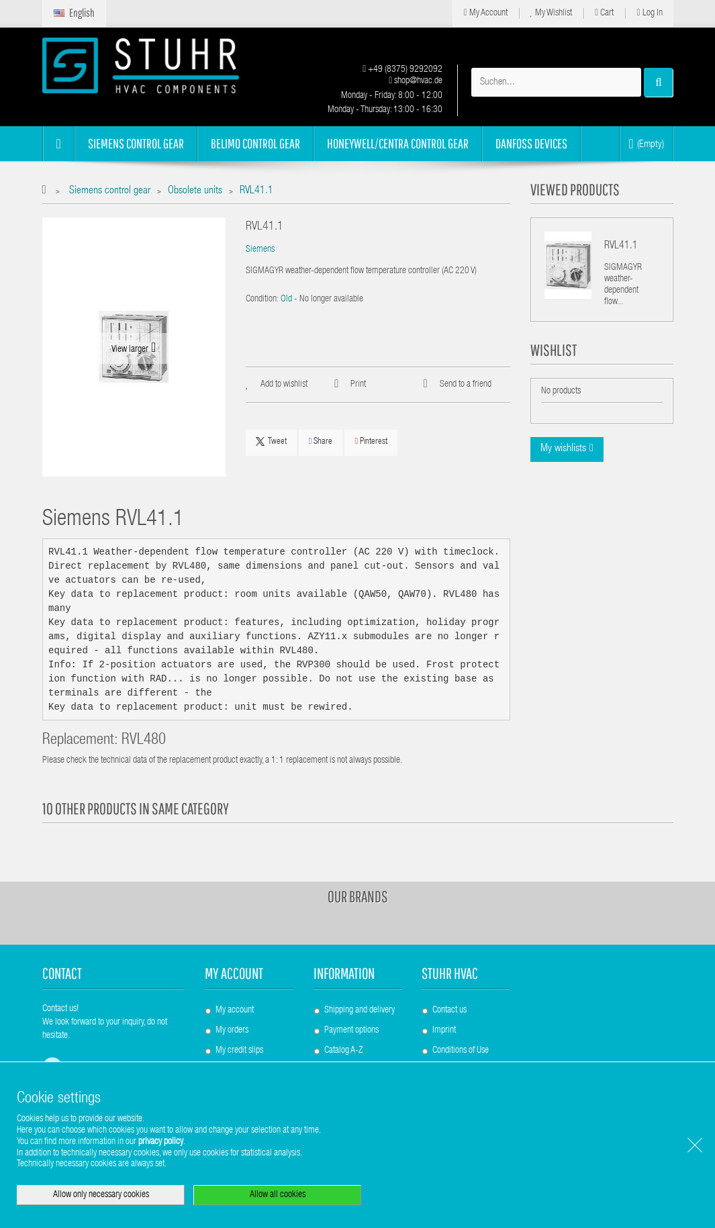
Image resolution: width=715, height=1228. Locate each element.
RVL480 (144, 741)
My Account (485, 13)
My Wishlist (551, 13)
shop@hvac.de (415, 81)
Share (321, 441)
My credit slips (239, 1050)
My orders (232, 1030)
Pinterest (370, 441)
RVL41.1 (621, 246)
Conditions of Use (460, 1050)
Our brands (358, 896)
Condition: (262, 299)
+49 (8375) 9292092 (402, 70)
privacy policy (160, 1142)
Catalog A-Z (343, 1050)
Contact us (449, 1010)
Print (358, 384)
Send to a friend (465, 384)
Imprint (444, 1030)
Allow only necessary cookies (101, 1195)
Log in (649, 13)
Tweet (271, 441)
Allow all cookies (277, 1195)
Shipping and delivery (359, 1010)
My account (234, 973)
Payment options (351, 1030)
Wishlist (553, 349)
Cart (604, 13)
